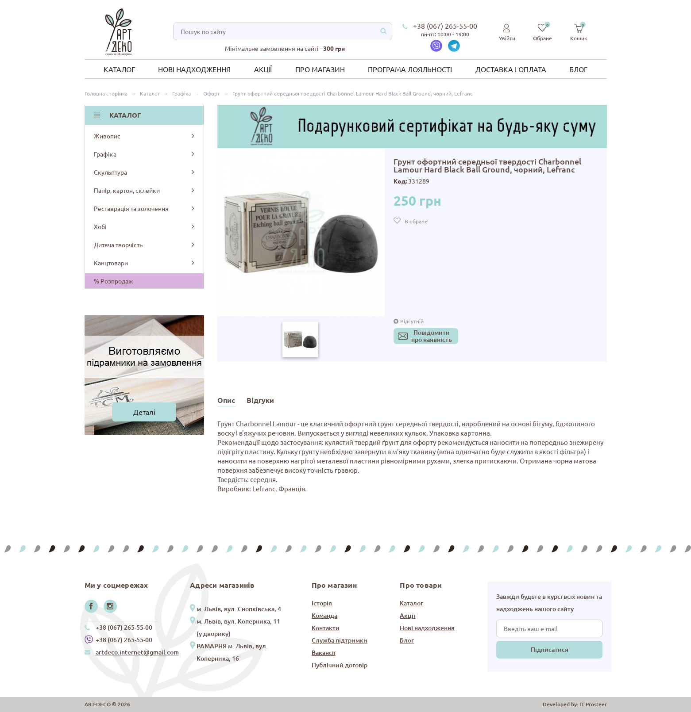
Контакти (326, 628)
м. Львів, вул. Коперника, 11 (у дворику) (238, 627)
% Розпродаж (113, 281)
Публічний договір (339, 665)
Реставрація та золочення (145, 208)
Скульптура (145, 172)
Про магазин (320, 69)
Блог (578, 69)
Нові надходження (194, 69)
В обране (416, 221)
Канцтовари (145, 263)
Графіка (145, 154)
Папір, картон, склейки (145, 190)
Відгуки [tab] (260, 400)
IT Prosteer (593, 704)
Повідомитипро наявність (431, 336)
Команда (324, 615)
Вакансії (324, 652)
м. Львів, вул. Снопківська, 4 (239, 609)
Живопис (145, 136)
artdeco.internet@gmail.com (137, 652)
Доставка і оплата (510, 69)
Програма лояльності (410, 69)
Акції (263, 69)
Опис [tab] (226, 400)
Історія (322, 603)
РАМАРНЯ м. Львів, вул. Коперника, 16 (232, 652)
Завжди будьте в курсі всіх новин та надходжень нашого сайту (549, 602)
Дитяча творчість (145, 245)
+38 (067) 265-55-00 (445, 25)
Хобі (145, 226)
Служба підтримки (339, 640)
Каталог (119, 69)
